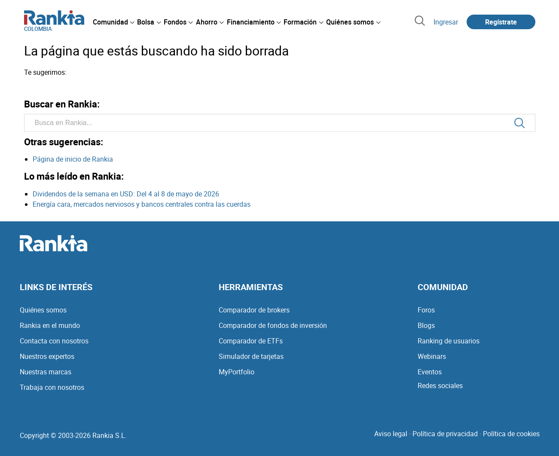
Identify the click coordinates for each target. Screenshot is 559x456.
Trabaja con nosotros (52, 387)
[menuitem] (113, 22)
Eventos (430, 371)
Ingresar (446, 22)
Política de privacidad (445, 433)
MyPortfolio (236, 371)
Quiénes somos (43, 310)
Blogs (426, 325)
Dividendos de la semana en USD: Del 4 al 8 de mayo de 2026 (126, 194)
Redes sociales (440, 385)
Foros (426, 310)
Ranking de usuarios (449, 341)
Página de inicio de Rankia (73, 159)
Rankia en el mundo (50, 325)
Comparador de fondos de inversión (273, 325)
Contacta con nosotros (54, 341)
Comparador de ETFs (251, 341)
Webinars (432, 356)
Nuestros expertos (47, 356)
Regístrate (501, 22)
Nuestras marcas (45, 371)
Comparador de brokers (254, 310)
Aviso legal (390, 433)
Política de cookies (511, 433)
